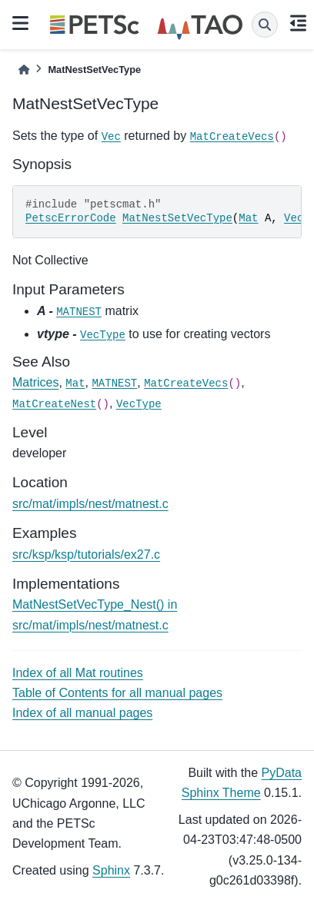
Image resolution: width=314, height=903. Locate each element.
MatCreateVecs (232, 137)
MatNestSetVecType (177, 218)
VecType (102, 335)
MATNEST (79, 312)
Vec (111, 137)
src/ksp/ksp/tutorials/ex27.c (86, 554)
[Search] (265, 25)
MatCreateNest (54, 404)
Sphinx (111, 870)
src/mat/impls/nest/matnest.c (90, 503)
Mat (248, 218)
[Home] (23, 69)
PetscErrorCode (70, 218)
